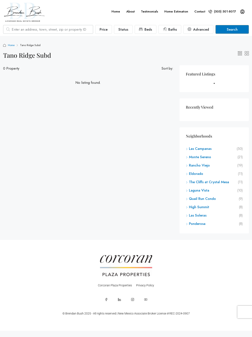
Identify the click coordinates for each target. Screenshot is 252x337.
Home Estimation (176, 11)
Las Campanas (200, 148)
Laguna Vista (199, 190)
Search (232, 29)
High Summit (199, 206)
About (130, 11)
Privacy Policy (145, 285)
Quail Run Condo (202, 198)
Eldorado (196, 173)
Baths (170, 29)
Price (104, 29)
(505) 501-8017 (222, 11)
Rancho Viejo (199, 165)
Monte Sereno (200, 156)
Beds (145, 29)
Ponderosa (197, 223)
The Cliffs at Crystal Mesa (209, 181)
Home (115, 11)
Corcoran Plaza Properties (115, 285)
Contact (199, 11)
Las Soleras (197, 215)
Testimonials (149, 11)
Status (123, 29)
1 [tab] (216, 85)
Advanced (198, 29)
